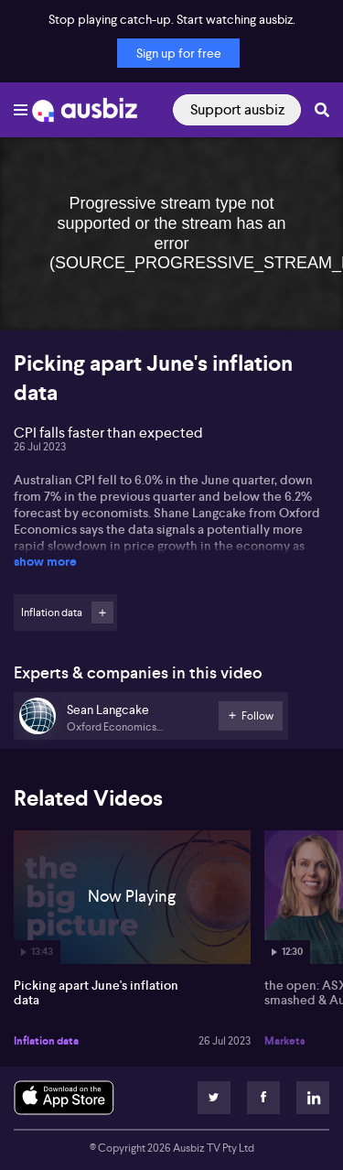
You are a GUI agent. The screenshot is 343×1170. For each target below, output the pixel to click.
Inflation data (46, 1041)
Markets (284, 1041)
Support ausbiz (237, 109)
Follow (102, 612)
